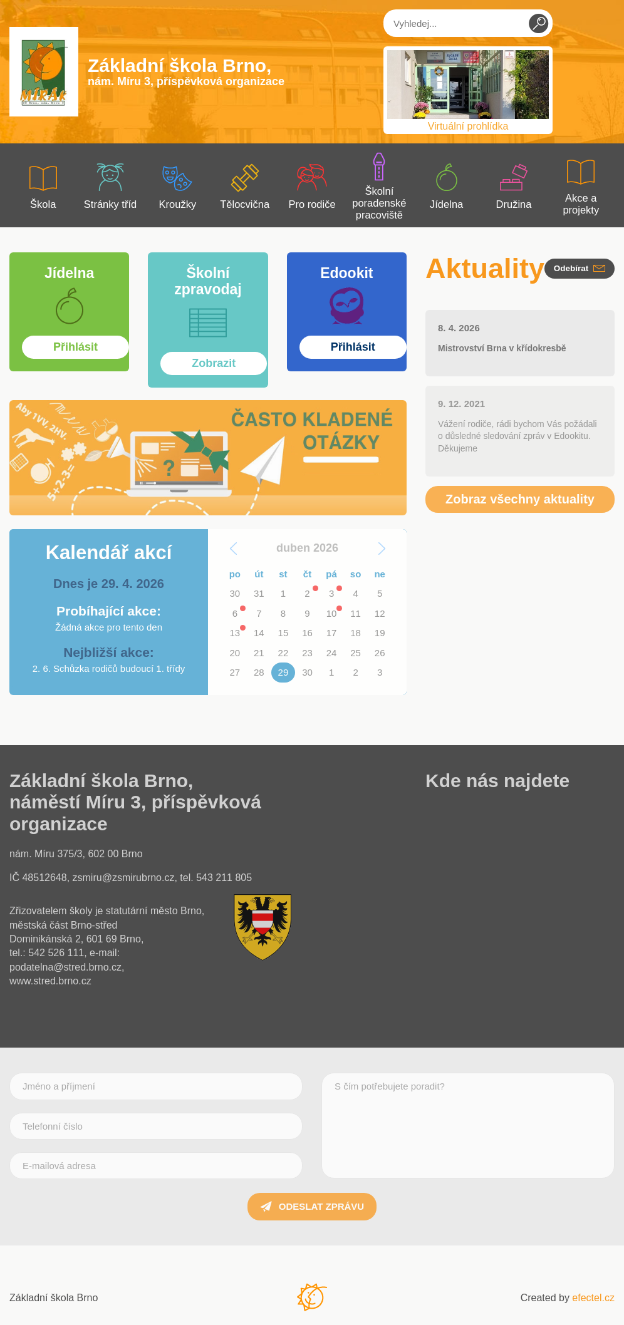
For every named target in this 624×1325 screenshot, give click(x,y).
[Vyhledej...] (468, 23)
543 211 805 (224, 877)
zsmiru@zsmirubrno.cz (124, 877)
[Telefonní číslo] (156, 1126)
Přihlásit (347, 255)
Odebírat (580, 268)
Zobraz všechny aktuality (520, 499)
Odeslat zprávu (312, 1206)
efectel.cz (593, 1297)
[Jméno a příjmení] (156, 1086)
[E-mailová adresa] (156, 1165)
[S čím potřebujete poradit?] (468, 1125)
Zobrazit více (69, 255)
